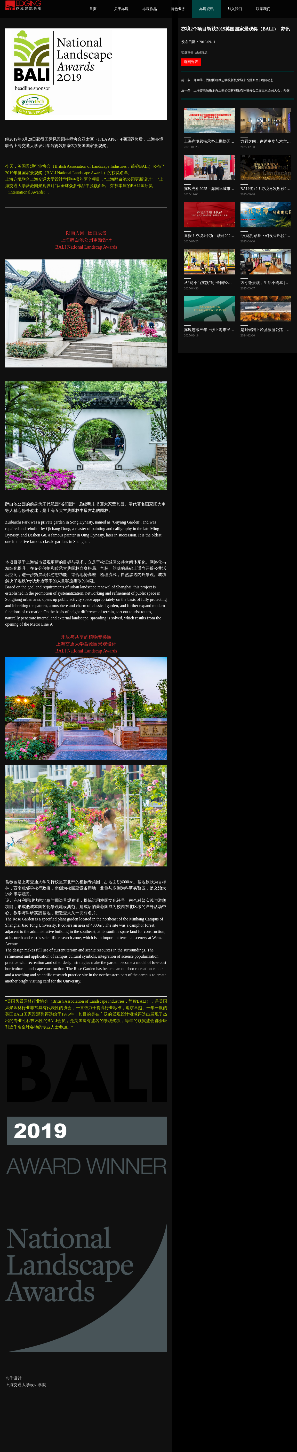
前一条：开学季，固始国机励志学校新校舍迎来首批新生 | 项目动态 (227, 80)
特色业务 (178, 9)
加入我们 (235, 9)
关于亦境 (121, 9)
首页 (93, 9)
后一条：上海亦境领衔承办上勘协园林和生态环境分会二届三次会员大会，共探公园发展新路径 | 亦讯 (237, 90)
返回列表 (191, 62)
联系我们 (263, 9)
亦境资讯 (206, 9)
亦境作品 (149, 9)
